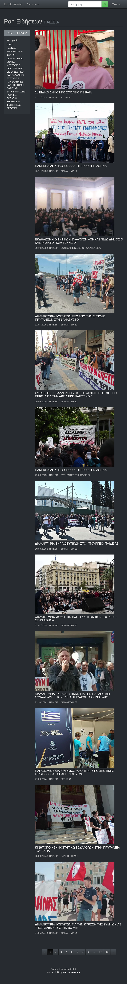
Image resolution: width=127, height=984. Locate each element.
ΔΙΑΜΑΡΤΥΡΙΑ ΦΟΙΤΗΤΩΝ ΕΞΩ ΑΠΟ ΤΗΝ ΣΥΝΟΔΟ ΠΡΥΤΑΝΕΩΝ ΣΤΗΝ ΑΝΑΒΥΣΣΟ (70, 318)
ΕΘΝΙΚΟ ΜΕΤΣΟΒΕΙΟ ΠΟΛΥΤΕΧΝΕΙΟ (15, 65)
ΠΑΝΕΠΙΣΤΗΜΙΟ (15, 85)
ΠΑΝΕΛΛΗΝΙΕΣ (15, 81)
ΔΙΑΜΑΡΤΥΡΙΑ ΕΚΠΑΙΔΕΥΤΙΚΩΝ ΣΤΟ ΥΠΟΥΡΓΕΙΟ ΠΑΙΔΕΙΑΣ (77, 543)
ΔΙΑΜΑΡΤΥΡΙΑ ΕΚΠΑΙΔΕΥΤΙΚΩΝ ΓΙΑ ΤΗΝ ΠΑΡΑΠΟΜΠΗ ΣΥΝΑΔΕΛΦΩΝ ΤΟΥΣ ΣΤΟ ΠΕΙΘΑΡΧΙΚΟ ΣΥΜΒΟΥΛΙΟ (73, 695)
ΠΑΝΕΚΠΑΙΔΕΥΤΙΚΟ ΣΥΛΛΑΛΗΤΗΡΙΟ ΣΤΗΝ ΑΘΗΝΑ (71, 166)
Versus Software (71, 972)
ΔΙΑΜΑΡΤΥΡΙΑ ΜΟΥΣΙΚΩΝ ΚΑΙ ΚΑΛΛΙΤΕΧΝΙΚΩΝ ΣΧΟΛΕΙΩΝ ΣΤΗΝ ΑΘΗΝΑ (76, 619)
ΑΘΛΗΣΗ (11, 55)
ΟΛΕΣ (10, 44)
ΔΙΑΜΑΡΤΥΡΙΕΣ (15, 58)
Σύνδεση (115, 4)
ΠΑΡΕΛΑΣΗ (13, 88)
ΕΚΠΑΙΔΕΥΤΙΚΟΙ (15, 71)
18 (107, 952)
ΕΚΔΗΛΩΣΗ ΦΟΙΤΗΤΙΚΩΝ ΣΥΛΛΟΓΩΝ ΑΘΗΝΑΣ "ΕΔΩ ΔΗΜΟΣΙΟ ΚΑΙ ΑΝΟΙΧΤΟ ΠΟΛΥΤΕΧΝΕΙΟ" (79, 241)
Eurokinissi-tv (13, 4)
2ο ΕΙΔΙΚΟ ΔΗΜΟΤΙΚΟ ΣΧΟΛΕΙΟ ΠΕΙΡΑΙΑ (63, 92)
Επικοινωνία (33, 4)
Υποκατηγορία (14, 51)
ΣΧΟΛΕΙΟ (12, 98)
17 (100, 952)
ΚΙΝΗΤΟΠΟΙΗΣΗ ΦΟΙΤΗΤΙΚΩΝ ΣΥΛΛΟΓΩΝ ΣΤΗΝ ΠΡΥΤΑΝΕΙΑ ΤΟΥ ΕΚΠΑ (77, 849)
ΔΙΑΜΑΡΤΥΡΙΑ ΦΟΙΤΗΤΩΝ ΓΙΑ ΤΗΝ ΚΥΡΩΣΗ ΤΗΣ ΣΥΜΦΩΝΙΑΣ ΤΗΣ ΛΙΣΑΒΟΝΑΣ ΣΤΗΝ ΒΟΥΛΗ (78, 926)
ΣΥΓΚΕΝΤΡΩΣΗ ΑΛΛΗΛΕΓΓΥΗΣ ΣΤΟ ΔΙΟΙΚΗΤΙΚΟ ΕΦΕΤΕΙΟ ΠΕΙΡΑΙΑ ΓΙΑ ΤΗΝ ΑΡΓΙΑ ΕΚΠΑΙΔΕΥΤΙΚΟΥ (76, 394)
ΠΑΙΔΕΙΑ (11, 47)
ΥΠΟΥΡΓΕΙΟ (13, 101)
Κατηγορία (12, 40)
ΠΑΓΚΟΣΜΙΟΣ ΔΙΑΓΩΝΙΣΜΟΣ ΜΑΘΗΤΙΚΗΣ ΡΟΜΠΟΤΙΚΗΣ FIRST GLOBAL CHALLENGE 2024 (74, 772)
